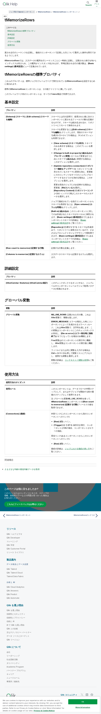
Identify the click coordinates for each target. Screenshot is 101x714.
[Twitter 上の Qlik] (82, 695)
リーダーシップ (13, 656)
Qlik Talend (12, 569)
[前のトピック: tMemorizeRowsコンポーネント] (26, 515)
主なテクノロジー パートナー (19, 632)
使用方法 (11, 45)
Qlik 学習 (10, 545)
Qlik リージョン (13, 640)
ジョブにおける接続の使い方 (77, 448)
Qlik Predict (12, 594)
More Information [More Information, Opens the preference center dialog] (82, 707)
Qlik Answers (12, 590)
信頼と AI (10, 621)
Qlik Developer (13, 538)
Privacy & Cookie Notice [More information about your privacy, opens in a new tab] (44, 711)
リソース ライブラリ (15, 552)
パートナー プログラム (16, 670)
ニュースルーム (13, 678)
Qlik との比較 (12, 629)
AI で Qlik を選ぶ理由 (15, 625)
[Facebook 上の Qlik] (92, 695)
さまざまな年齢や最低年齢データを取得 (22, 469)
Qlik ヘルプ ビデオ (14, 534)
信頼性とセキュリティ (16, 614)
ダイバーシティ (13, 663)
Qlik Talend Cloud (14, 573)
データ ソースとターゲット (18, 636)
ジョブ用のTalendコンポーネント (22, 12)
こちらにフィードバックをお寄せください (25, 504)
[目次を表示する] (5, 11)
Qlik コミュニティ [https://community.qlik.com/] (69, 695)
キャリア (10, 674)
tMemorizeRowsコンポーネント (65, 12)
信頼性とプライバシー (16, 617)
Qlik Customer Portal (16, 549)
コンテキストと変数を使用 (76, 360)
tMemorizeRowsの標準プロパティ (21, 31)
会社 (8, 652)
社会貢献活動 (12, 659)
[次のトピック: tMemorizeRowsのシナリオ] (75, 515)
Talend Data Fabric (15, 576)
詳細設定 (11, 38)
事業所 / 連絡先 (13, 681)
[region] (50, 705)
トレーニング (12, 541)
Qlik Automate (13, 598)
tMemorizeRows (44, 12)
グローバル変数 (13, 41)
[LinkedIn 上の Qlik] (87, 695)
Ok (83, 702)
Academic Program (15, 667)
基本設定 (11, 34)
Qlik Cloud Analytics (15, 587)
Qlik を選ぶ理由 (13, 610)
